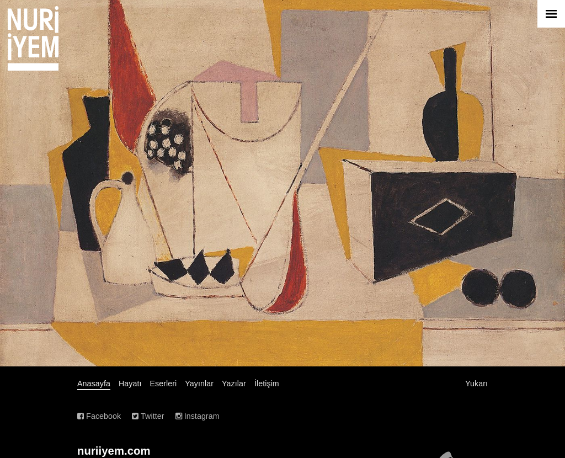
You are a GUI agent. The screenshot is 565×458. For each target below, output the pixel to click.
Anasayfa (93, 383)
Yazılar (234, 383)
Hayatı (130, 383)
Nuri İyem (33, 38)
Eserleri (163, 383)
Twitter (148, 416)
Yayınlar (199, 383)
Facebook (99, 416)
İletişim (266, 383)
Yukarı (476, 383)
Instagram (197, 416)
